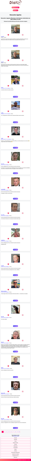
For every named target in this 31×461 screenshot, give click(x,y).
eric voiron (2, 214)
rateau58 (2, 36)
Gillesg (2, 367)
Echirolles (15, 439)
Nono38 (2, 342)
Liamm (2, 87)
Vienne (15, 441)
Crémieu (15, 450)
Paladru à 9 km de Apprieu (5, 419)
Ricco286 (2, 418)
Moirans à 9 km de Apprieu (5, 368)
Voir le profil (15, 45)
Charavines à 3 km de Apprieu (5, 88)
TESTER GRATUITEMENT (15, 7)
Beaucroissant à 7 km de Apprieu (6, 139)
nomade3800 (3, 189)
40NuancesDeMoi (4, 291)
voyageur (2, 265)
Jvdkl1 (2, 138)
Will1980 (2, 316)
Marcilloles (15, 457)
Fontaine (15, 444)
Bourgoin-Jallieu (15, 442)
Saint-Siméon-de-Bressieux (15, 452)
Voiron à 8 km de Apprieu (5, 164)
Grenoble (15, 437)
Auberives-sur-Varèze (15, 454)
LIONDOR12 (3, 240)
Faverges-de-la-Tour (15, 455)
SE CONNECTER (15, 10)
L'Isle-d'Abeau (15, 447)
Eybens (15, 449)
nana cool (2, 163)
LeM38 (2, 112)
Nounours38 (3, 393)
